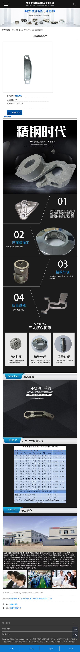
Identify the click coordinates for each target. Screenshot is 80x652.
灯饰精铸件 (13, 604)
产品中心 (28, 30)
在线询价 (14, 112)
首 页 (18, 30)
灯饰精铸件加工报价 (28, 599)
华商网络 (72, 642)
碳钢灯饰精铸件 (15, 608)
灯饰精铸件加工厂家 (44, 599)
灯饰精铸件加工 (15, 599)
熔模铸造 (39, 30)
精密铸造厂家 (9, 642)
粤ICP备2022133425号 (34, 642)
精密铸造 (65, 639)
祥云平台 (56, 642)
